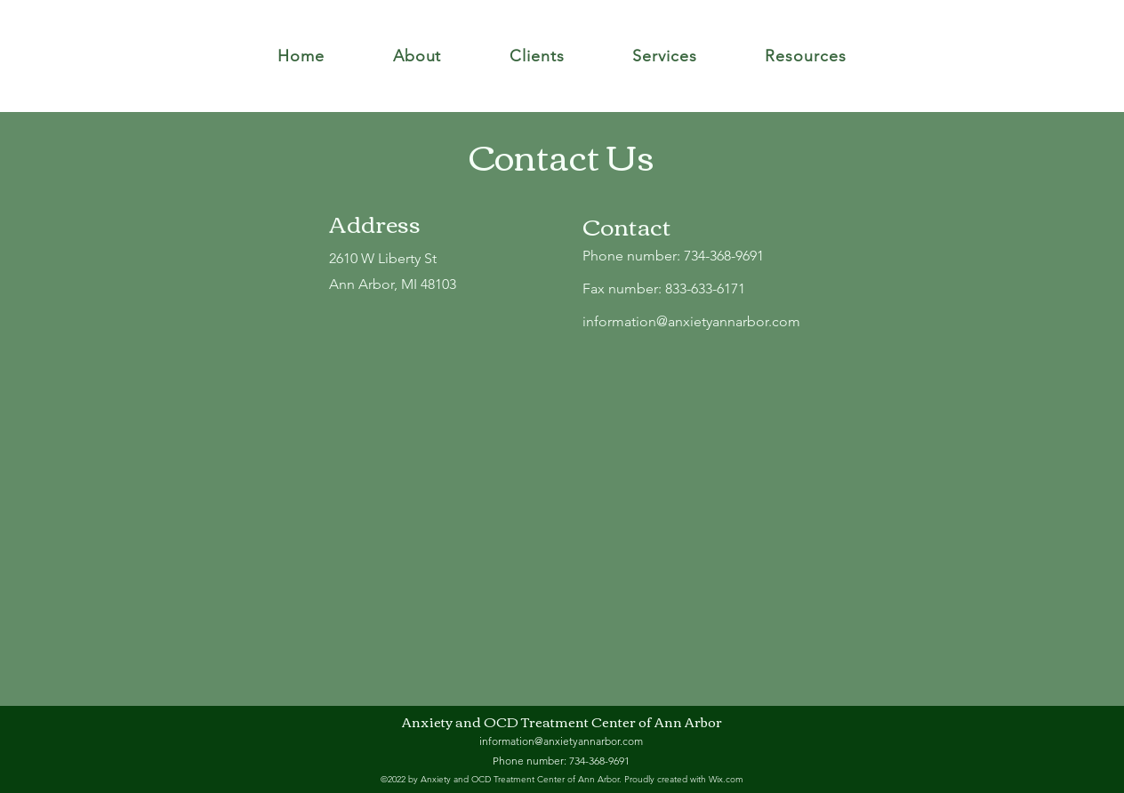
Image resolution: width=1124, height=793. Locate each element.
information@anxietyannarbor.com (691, 321)
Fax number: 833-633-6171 (663, 288)
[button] (416, 56)
